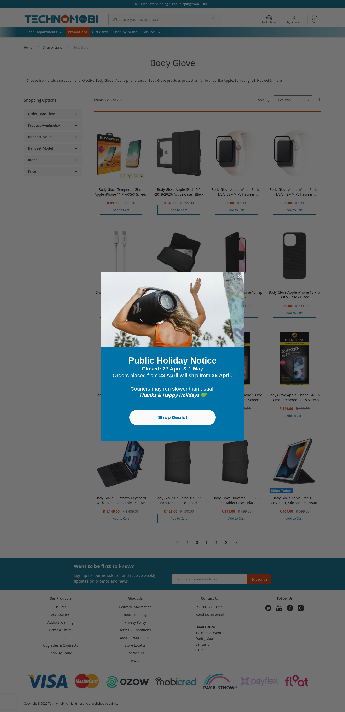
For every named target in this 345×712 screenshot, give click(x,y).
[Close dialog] (239, 276)
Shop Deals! (172, 417)
